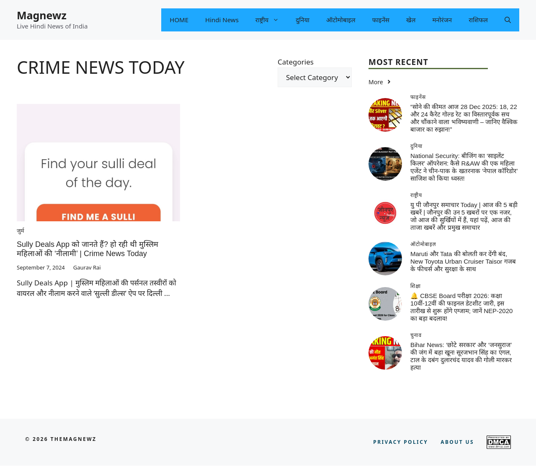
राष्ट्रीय (271, 19)
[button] (507, 19)
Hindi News (222, 20)
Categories (296, 62)
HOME (179, 20)
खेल (410, 20)
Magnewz (42, 15)
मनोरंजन (442, 20)
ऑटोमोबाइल (341, 20)
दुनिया (302, 20)
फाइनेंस (380, 20)
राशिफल (478, 20)
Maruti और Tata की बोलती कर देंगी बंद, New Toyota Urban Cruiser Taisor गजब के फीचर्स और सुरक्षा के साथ (463, 261)
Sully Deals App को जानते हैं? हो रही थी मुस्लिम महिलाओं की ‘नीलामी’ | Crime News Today (87, 249)
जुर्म (20, 230)
